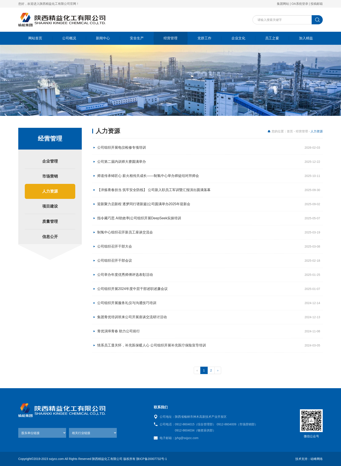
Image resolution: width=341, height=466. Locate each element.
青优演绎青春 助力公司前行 (118, 331)
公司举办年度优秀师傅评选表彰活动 (125, 274)
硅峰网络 (317, 459)
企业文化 (238, 38)
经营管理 (170, 38)
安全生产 (137, 38)
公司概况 (69, 38)
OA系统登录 (299, 3)
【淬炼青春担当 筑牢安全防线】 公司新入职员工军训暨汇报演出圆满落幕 (154, 190)
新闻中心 (103, 38)
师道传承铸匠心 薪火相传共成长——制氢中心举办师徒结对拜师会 (148, 176)
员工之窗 (272, 38)
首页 (290, 131)
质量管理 (50, 221)
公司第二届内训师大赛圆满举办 (121, 161)
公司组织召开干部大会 (114, 246)
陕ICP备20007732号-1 (151, 459)
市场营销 (50, 176)
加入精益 (306, 38)
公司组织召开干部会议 (114, 260)
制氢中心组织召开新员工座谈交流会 (125, 232)
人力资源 (50, 191)
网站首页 (35, 38)
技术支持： (303, 459)
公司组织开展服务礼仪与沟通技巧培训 (126, 303)
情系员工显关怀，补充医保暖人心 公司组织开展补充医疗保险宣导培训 (151, 345)
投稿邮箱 (317, 3)
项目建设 (50, 206)
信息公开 (50, 237)
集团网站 (283, 3)
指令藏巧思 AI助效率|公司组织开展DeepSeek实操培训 (139, 218)
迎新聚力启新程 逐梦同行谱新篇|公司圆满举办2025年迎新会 (143, 204)
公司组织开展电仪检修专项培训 (121, 147)
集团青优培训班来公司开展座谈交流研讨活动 (132, 317)
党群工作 (204, 38)
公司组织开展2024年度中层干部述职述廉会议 (132, 289)
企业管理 (50, 161)
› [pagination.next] (217, 370)
